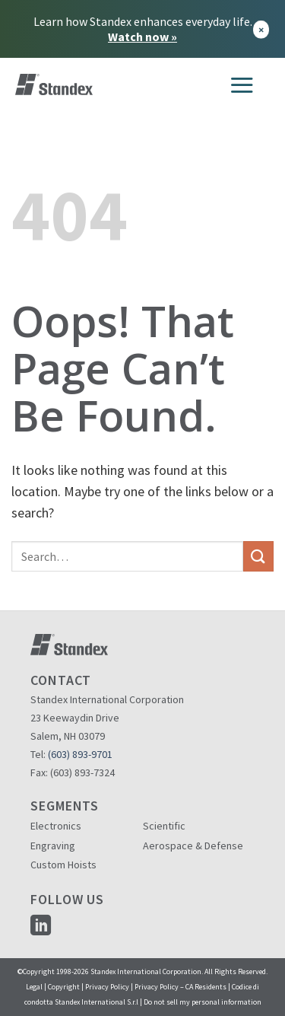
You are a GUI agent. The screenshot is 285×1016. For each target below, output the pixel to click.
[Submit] (258, 556)
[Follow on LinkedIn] (40, 926)
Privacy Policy (107, 987)
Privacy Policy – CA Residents (180, 987)
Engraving (52, 845)
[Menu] (242, 84)
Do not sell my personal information (202, 1002)
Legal (34, 987)
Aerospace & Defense (193, 845)
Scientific (164, 826)
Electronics (55, 826)
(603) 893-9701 (80, 754)
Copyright (64, 987)
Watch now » (142, 36)
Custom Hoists (63, 864)
